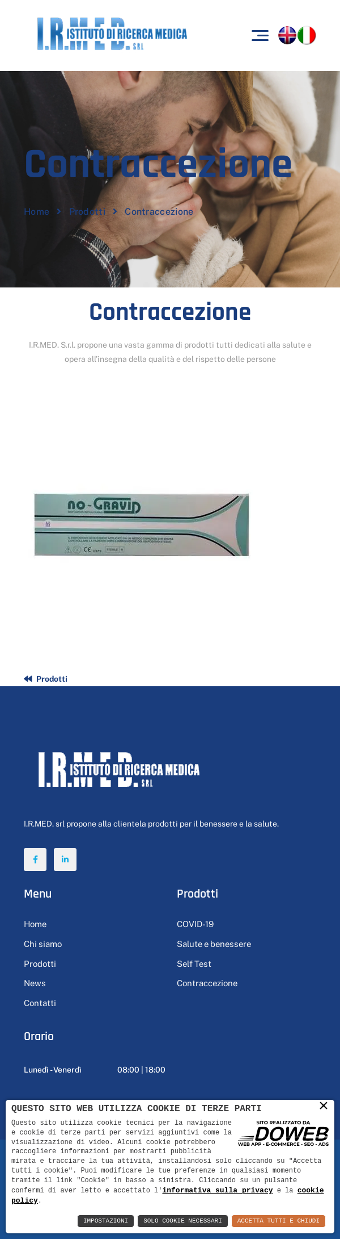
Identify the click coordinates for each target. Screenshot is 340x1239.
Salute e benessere (214, 944)
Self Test (194, 964)
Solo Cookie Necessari (182, 1221)
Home (36, 211)
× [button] (323, 1106)
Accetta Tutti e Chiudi (278, 1221)
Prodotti (87, 211)
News (35, 983)
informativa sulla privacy (217, 1189)
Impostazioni (105, 1221)
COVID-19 (195, 924)
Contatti (40, 1003)
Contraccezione (207, 983)
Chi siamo (43, 944)
